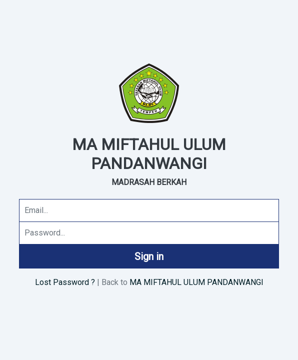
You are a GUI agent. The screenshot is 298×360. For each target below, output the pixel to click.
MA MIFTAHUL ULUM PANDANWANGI (197, 282)
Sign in (149, 256)
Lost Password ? (65, 282)
